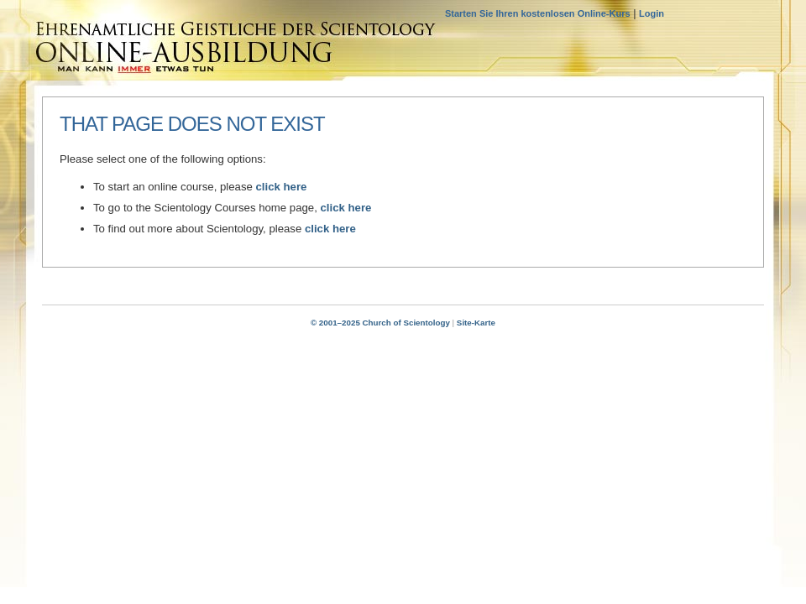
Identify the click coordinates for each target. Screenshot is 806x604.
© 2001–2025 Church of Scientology (380, 322)
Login (651, 13)
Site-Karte (476, 322)
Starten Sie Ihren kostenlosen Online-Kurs (538, 13)
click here (281, 186)
